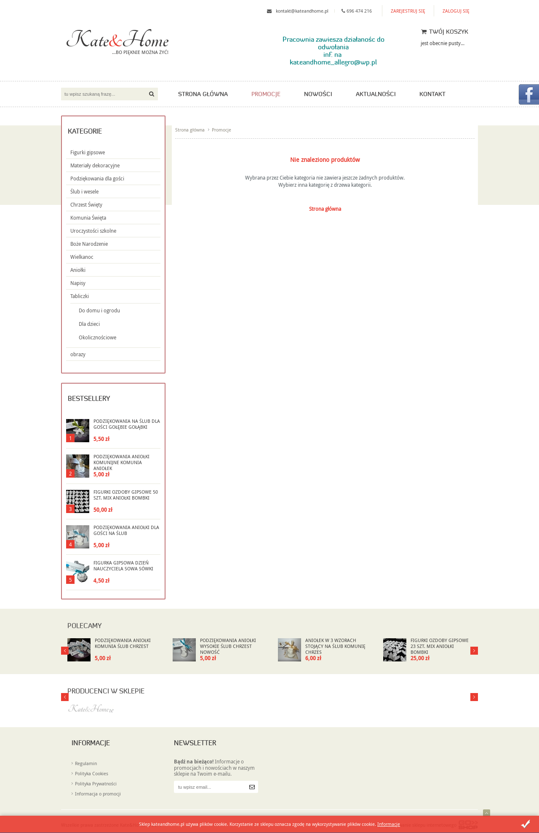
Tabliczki (79, 296)
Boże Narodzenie (89, 244)
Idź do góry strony (486, 813)
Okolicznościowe (97, 337)
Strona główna (203, 94)
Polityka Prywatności (96, 783)
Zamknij (525, 824)
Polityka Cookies (91, 773)
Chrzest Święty (86, 204)
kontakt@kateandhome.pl (302, 11)
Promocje (265, 94)
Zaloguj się (456, 11)
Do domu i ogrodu (99, 310)
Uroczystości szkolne (93, 231)
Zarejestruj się (408, 11)
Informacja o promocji (98, 793)
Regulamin (86, 763)
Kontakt (432, 94)
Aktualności (376, 94)
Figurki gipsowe (87, 152)
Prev (474, 651)
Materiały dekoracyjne (95, 165)
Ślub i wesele (84, 191)
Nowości (318, 94)
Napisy (77, 283)
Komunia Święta (88, 217)
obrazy (77, 354)
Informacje (388, 824)
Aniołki (77, 270)
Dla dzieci (89, 324)
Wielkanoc (81, 257)
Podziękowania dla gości (97, 178)
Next (65, 651)
